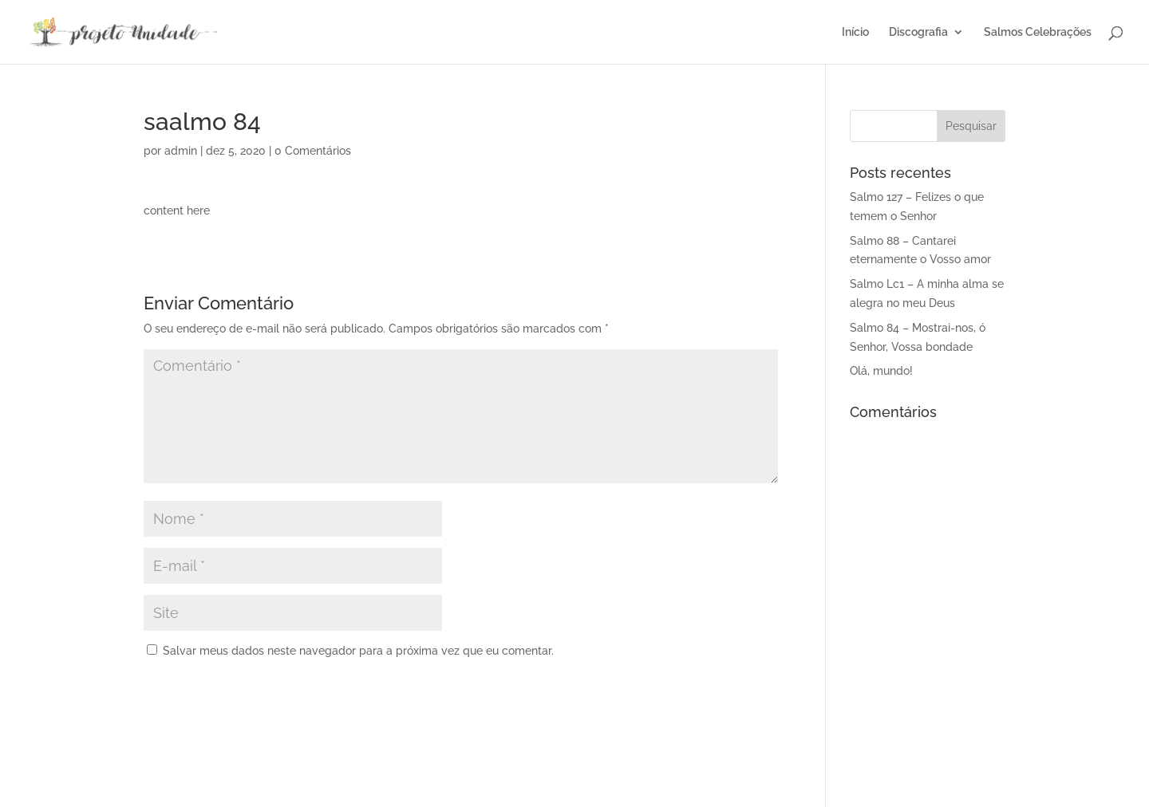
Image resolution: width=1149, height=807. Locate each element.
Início (855, 32)
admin (180, 150)
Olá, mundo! (881, 370)
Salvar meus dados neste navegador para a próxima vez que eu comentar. (358, 650)
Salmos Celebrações (1038, 32)
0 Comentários (312, 150)
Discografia (918, 32)
